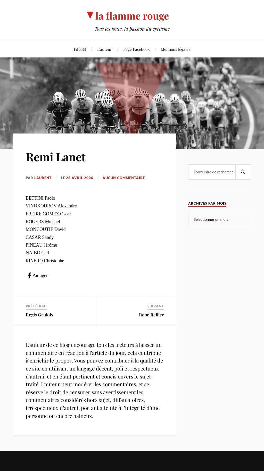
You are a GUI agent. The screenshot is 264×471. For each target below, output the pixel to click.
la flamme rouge (132, 15)
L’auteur (104, 49)
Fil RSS (80, 49)
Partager (40, 275)
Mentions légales (175, 49)
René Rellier (151, 314)
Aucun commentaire (124, 178)
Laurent (43, 178)
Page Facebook (136, 49)
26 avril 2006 (79, 178)
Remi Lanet (56, 156)
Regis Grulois (39, 314)
